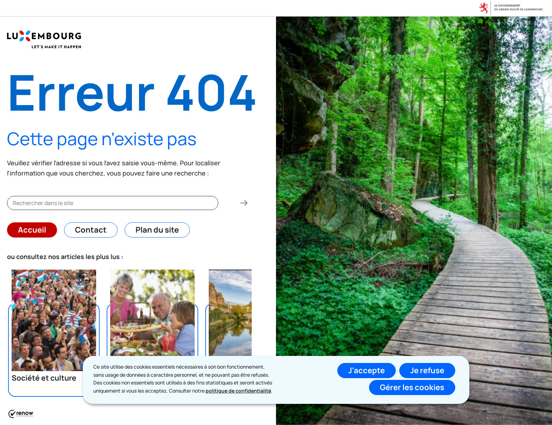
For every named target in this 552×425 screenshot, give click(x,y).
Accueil (32, 229)
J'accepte (366, 370)
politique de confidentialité (238, 390)
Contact (91, 229)
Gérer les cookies (412, 387)
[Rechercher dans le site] (244, 203)
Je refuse (427, 370)
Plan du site (157, 229)
